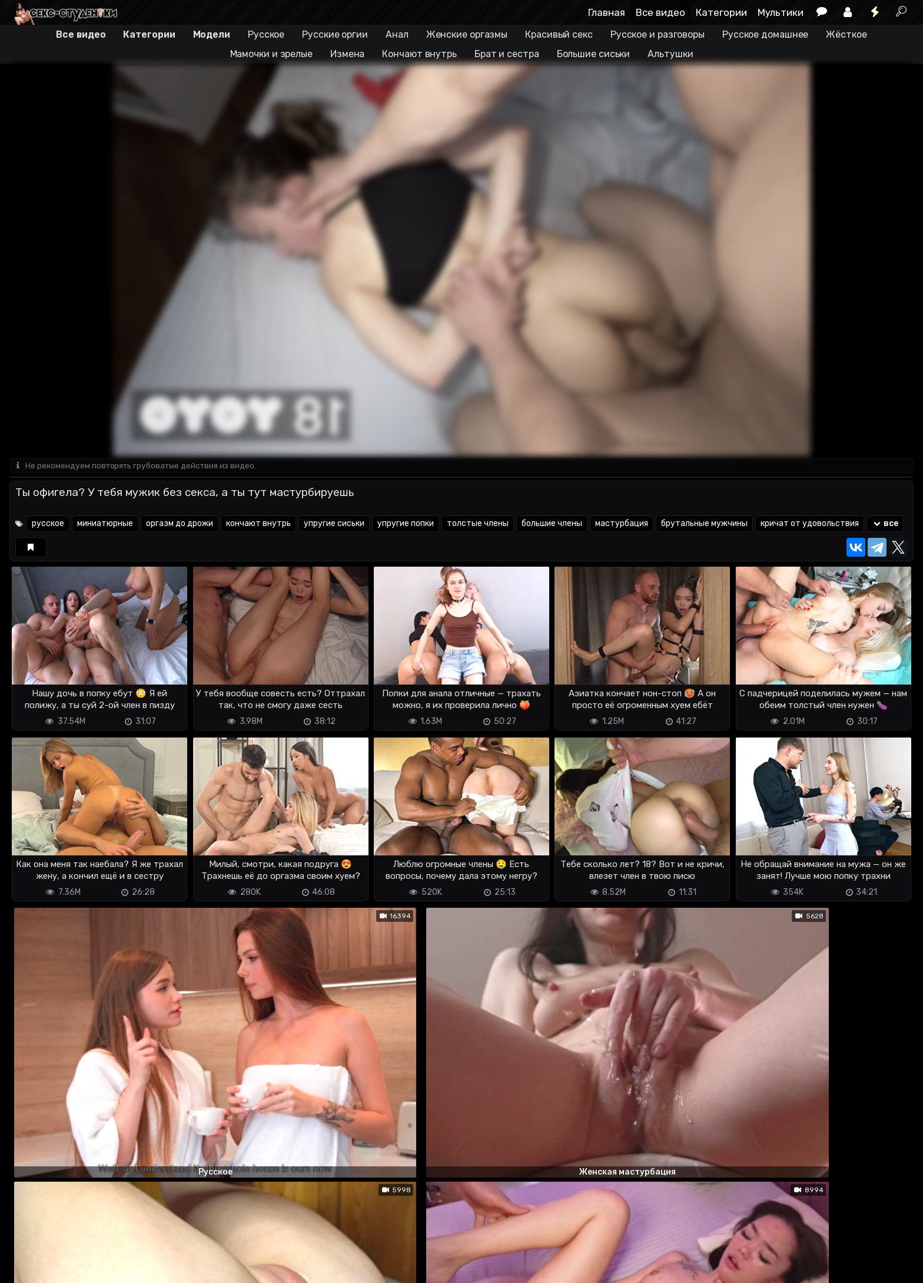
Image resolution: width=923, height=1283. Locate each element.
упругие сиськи (334, 525)
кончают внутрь (258, 525)
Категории (721, 12)
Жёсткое (846, 34)
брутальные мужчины (704, 525)
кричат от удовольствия (810, 525)
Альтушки (670, 53)
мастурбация (621, 525)
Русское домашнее (765, 34)
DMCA (28, 1266)
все (885, 525)
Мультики (781, 12)
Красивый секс (559, 34)
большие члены (552, 525)
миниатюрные (105, 525)
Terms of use (70, 1266)
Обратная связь (132, 1266)
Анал (397, 34)
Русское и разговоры (657, 34)
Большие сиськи (593, 53)
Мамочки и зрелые (271, 53)
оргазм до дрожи (179, 525)
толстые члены (478, 525)
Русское (266, 34)
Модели (211, 34)
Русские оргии (335, 34)
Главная (606, 12)
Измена (347, 53)
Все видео (660, 12)
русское (48, 525)
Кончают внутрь (419, 53)
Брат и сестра (506, 53)
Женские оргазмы (467, 34)
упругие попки (405, 525)
